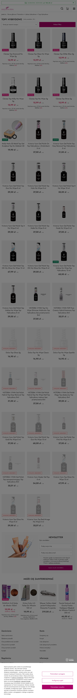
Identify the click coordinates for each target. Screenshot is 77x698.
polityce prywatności (17, 677)
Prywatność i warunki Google (22, 681)
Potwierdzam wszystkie (57, 687)
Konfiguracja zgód (57, 680)
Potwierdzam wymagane (57, 674)
